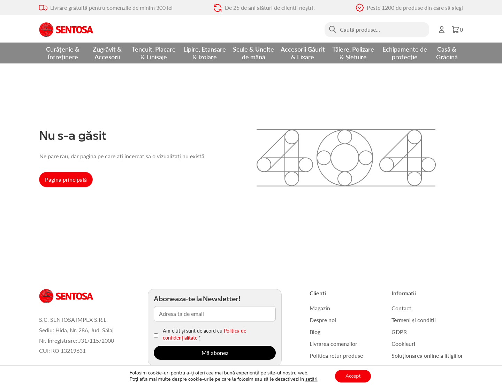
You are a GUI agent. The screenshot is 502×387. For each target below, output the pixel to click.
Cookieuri (403, 344)
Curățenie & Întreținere (62, 53)
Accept (352, 376)
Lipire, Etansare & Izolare (204, 53)
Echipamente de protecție (404, 53)
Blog (315, 332)
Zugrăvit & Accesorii (107, 53)
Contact (401, 308)
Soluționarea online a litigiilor (427, 355)
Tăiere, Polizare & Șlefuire (353, 53)
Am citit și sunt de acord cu (204, 334)
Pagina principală (66, 179)
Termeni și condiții (413, 320)
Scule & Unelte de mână (253, 53)
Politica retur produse (336, 355)
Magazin (320, 308)
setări (311, 379)
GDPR (399, 332)
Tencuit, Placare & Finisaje (154, 53)
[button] (457, 29)
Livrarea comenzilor (333, 344)
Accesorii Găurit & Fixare (303, 53)
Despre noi (323, 320)
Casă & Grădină (447, 53)
